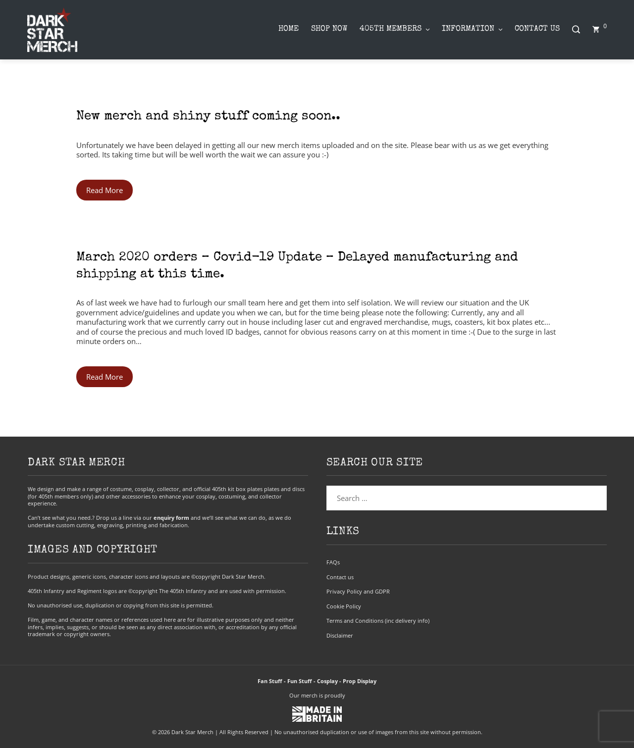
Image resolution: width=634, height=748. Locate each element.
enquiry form (171, 517)
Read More (104, 190)
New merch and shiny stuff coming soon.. (208, 116)
